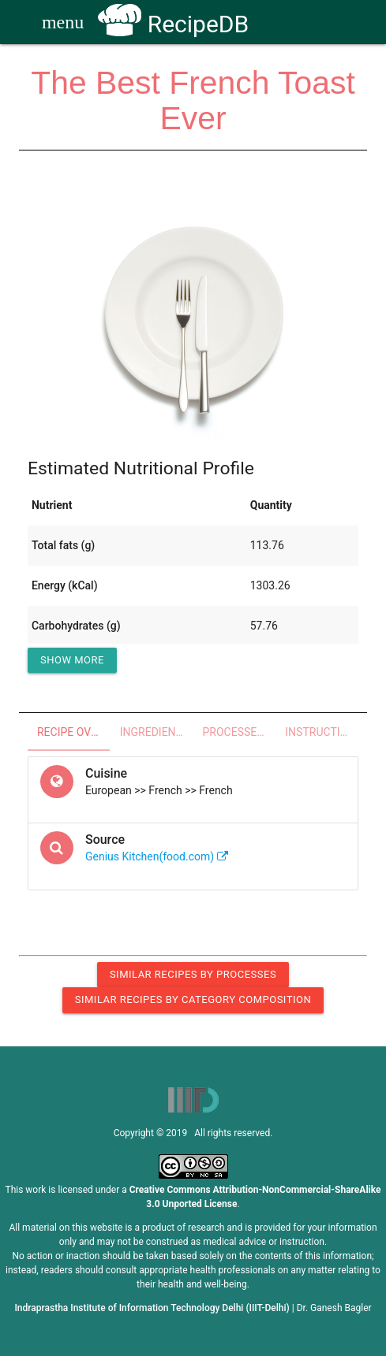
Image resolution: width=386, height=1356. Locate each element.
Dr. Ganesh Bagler (334, 1307)
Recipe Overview (74, 732)
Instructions (321, 732)
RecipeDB (173, 24)
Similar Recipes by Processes (193, 974)
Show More (72, 660)
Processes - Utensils (239, 732)
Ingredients (154, 732)
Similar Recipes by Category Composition (193, 999)
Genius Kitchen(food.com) (156, 856)
